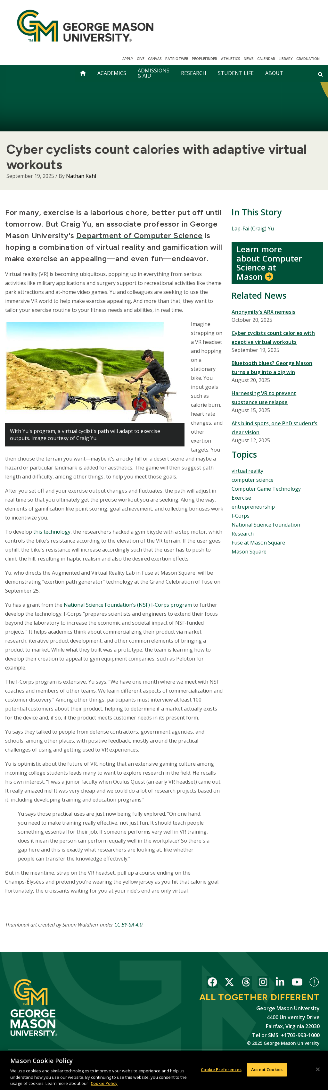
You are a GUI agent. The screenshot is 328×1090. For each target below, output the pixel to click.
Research (193, 73)
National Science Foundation (266, 524)
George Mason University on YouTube (297, 983)
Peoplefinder (204, 58)
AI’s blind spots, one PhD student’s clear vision (274, 428)
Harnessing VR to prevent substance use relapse (264, 398)
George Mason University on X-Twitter (229, 983)
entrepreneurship (253, 506)
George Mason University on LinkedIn (280, 983)
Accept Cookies (267, 1069)
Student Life (236, 73)
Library (286, 58)
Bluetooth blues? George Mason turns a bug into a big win (272, 368)
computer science (253, 479)
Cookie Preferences (221, 1069)
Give (140, 58)
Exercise (241, 497)
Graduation (308, 58)
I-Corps (241, 515)
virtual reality (247, 470)
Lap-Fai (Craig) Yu (253, 228)
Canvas (155, 58)
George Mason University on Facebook (212, 983)
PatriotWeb (176, 58)
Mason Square (249, 551)
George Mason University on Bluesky (314, 983)
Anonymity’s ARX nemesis (263, 311)
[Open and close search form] (320, 74)
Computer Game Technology (266, 488)
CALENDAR (266, 58)
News (249, 58)
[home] (83, 73)
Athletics (230, 58)
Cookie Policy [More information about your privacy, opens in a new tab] (104, 1083)
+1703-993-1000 (300, 1035)
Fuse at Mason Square (258, 542)
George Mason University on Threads (246, 983)
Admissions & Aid (153, 73)
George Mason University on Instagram (263, 983)
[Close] (318, 1069)
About (274, 73)
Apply (127, 58)
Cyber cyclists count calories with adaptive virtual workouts (273, 337)
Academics (111, 73)
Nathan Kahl (81, 175)
